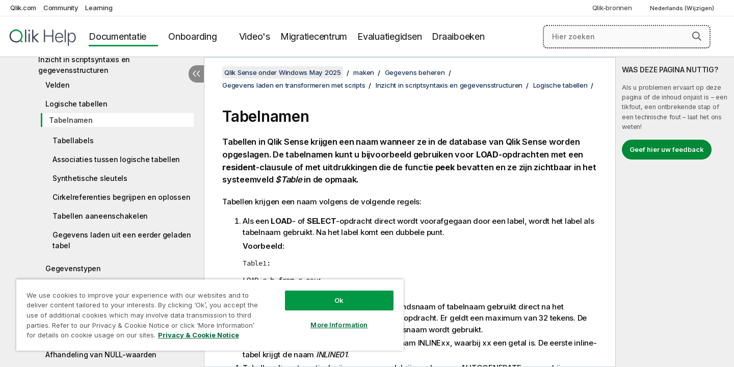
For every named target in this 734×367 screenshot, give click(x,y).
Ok (339, 300)
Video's (254, 36)
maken (363, 72)
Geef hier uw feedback (667, 149)
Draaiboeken (458, 36)
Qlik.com (23, 8)
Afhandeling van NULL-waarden (100, 354)
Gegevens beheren (415, 72)
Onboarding (192, 36)
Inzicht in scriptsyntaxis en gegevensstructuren (84, 64)
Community (60, 8)
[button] (696, 36)
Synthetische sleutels (90, 178)
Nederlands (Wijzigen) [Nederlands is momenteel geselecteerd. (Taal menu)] (683, 8)
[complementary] (675, 212)
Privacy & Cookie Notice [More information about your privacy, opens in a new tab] (198, 335)
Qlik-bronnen (612, 8)
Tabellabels (73, 140)
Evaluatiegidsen (389, 36)
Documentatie (117, 36)
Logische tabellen (76, 103)
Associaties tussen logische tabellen (116, 159)
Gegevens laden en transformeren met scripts (293, 85)
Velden (57, 85)
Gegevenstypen (73, 268)
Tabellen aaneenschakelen (100, 216)
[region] (210, 315)
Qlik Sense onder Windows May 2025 (282, 72)
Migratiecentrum (313, 36)
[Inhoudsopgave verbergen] (196, 74)
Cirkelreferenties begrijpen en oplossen (121, 197)
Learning (98, 8)
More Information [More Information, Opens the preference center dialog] (339, 325)
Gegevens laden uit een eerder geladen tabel (122, 240)
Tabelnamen (71, 120)
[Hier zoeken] (627, 36)
